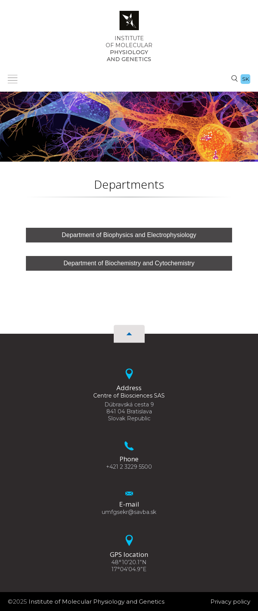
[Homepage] (129, 23)
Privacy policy (230, 601)
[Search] (234, 78)
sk (245, 79)
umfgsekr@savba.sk (129, 512)
